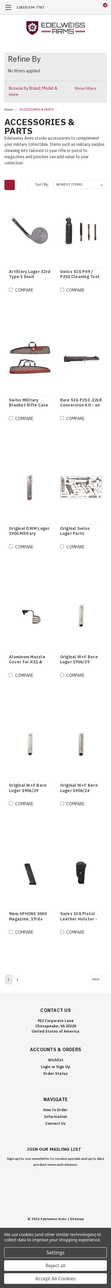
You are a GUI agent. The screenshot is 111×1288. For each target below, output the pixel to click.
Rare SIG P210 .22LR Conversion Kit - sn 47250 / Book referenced (81, 403)
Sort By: (42, 184)
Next (98, 979)
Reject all (55, 1265)
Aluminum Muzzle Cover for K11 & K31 (27, 659)
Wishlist (55, 1060)
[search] (81, 7)
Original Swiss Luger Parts (75, 531)
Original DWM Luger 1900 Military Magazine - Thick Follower (29, 531)
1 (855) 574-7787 (30, 7)
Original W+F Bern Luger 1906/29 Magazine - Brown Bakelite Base (27, 788)
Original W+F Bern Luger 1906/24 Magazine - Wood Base (79, 788)
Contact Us (55, 1123)
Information (55, 1116)
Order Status (55, 1073)
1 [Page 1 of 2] (9, 979)
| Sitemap (75, 1219)
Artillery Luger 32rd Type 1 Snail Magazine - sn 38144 (29, 274)
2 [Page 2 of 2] (17, 979)
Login (46, 1067)
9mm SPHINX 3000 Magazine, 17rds (28, 916)
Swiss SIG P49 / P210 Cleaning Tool (80, 274)
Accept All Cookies (56, 1278)
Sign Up (63, 1067)
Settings (55, 1252)
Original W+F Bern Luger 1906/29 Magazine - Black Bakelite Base (79, 659)
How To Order (55, 1110)
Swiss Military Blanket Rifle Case (29, 403)
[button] (55, 91)
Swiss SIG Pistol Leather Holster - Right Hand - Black (79, 916)
